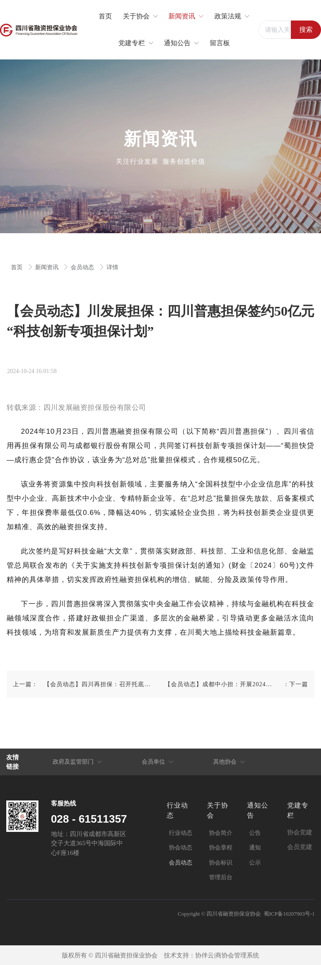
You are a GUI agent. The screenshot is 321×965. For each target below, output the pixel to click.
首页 (17, 267)
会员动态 (83, 267)
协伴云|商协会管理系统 (227, 955)
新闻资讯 (47, 267)
